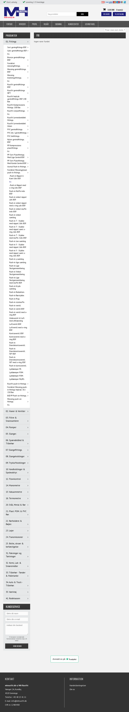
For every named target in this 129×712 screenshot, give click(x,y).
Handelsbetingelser (78, 685)
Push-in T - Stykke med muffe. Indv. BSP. (18, 236)
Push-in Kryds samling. (15, 287)
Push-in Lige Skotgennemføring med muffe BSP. (17, 280)
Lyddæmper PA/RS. (17, 379)
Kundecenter (73, 24)
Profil (34, 24)
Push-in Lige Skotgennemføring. (17, 267)
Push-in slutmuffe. (17, 302)
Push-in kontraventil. (18, 365)
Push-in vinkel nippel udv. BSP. (18, 198)
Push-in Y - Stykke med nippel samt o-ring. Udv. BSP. (17, 253)
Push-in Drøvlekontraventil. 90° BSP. (17, 351)
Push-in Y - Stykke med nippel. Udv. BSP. (17, 245)
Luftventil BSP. (15, 324)
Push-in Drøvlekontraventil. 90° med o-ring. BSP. (17, 360)
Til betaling (119, 14)
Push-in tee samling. (17, 241)
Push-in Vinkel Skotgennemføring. (17, 273)
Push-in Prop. (14, 299)
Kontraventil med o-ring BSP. (17, 338)
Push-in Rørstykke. (16, 295)
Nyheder (22, 24)
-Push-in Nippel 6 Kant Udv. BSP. (16, 177)
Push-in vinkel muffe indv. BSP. (17, 210)
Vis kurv (106, 14)
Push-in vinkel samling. (15, 216)
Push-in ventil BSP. (16, 309)
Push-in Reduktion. (17, 292)
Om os (72, 689)
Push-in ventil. (15, 305)
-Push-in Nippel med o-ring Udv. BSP (17, 186)
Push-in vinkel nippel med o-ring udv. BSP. (18, 204)
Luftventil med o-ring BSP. (18, 328)
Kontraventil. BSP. (16, 333)
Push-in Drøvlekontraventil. (17, 344)
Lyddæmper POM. (16, 372)
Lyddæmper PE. (15, 369)
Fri (8, 81)
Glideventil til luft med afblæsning (16, 319)
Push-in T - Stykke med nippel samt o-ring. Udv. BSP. (17, 229)
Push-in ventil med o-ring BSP (18, 313)
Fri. (8, 54)
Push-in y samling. (16, 259)
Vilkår (46, 24)
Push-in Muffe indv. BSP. (17, 192)
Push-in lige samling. (17, 262)
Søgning (58, 24)
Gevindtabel (90, 24)
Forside (9, 24)
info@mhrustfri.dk (19, 701)
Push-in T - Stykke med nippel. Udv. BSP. (17, 222)
